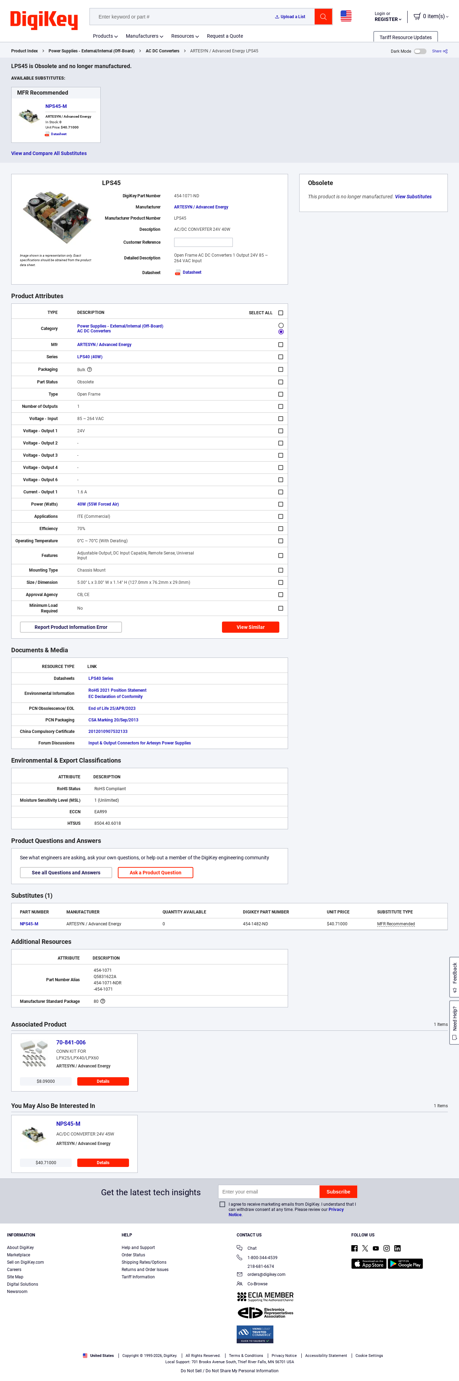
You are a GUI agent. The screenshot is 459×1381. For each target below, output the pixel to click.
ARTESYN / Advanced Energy (201, 207)
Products (103, 36)
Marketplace (18, 1255)
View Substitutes (413, 196)
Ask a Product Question (155, 872)
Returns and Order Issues (145, 1269)
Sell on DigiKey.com (25, 1262)
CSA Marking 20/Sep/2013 (113, 720)
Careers (14, 1269)
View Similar (251, 627)
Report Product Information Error (71, 627)
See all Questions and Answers (66, 872)
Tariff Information (138, 1277)
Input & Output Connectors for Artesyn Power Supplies (139, 743)
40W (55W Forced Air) (98, 504)
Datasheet (187, 272)
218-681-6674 (255, 1266)
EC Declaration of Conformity (115, 696)
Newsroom (17, 1291)
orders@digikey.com (261, 1275)
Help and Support (138, 1247)
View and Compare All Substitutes (49, 153)
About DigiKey (20, 1247)
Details (103, 1081)
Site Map (15, 1277)
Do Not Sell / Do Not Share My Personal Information (230, 1370)
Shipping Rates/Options (144, 1262)
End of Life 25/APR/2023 (112, 708)
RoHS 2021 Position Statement (117, 690)
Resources (182, 36)
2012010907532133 (108, 731)
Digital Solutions (22, 1284)
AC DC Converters (162, 51)
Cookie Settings (369, 1355)
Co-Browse (252, 1284)
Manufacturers (142, 36)
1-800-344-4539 (257, 1258)
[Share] (440, 51)
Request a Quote (225, 36)
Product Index (24, 51)
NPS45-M (56, 106)
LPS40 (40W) (89, 356)
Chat (247, 1249)
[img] (44, 21)
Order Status (133, 1255)
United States (98, 1355)
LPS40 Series (100, 678)
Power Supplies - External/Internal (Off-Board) (92, 51)
